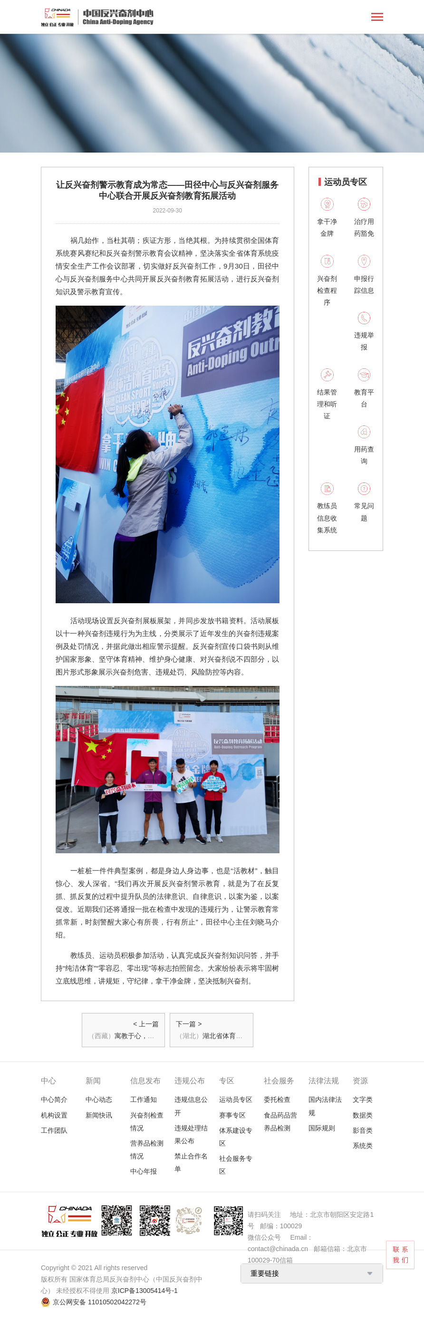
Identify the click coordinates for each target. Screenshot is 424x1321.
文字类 (363, 1099)
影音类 (363, 1130)
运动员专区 (235, 1099)
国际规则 (321, 1128)
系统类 (363, 1145)
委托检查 (277, 1099)
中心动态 (99, 1099)
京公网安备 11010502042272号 (99, 1302)
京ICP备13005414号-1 (144, 1290)
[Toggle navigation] (377, 18)
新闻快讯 (99, 1115)
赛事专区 (232, 1115)
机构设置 (54, 1115)
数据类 (363, 1115)
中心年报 (143, 1171)
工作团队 (54, 1130)
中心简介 (54, 1099)
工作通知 (143, 1099)
